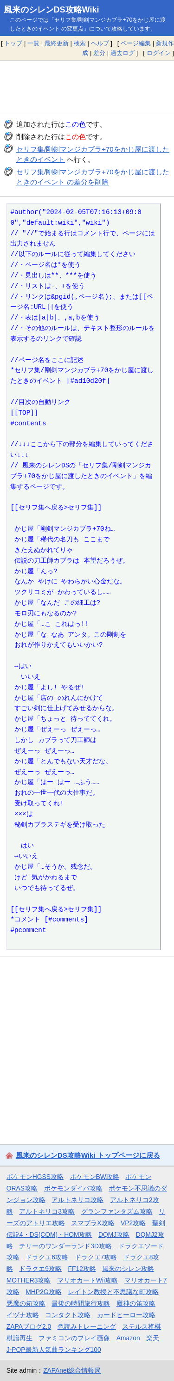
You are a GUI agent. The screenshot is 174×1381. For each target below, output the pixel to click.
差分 (99, 52)
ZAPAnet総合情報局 (72, 1370)
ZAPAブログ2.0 (28, 1326)
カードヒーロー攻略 (126, 1315)
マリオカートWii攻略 (87, 1280)
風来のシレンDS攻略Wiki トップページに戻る (88, 1155)
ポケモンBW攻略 (94, 1176)
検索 (80, 43)
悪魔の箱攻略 (25, 1303)
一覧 (33, 43)
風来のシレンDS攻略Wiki (51, 9)
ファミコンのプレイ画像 (74, 1338)
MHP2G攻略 (43, 1291)
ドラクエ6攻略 (47, 1257)
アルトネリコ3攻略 (47, 1211)
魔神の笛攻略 (135, 1303)
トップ (13, 43)
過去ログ (122, 52)
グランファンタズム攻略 (117, 1211)
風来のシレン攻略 (128, 1268)
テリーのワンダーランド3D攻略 (65, 1246)
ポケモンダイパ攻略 (73, 1188)
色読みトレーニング (87, 1326)
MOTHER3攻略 (28, 1280)
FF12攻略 (82, 1268)
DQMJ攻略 (113, 1234)
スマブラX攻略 (92, 1223)
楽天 (152, 1338)
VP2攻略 (133, 1223)
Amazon (128, 1338)
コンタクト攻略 (67, 1315)
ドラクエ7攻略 (96, 1257)
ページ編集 (136, 43)
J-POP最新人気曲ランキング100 (53, 1349)
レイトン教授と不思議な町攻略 (113, 1291)
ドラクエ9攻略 (40, 1268)
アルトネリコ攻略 (77, 1199)
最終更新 (57, 43)
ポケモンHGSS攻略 (35, 1176)
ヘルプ (100, 43)
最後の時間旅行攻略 (81, 1303)
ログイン (159, 52)
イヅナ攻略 (22, 1315)
